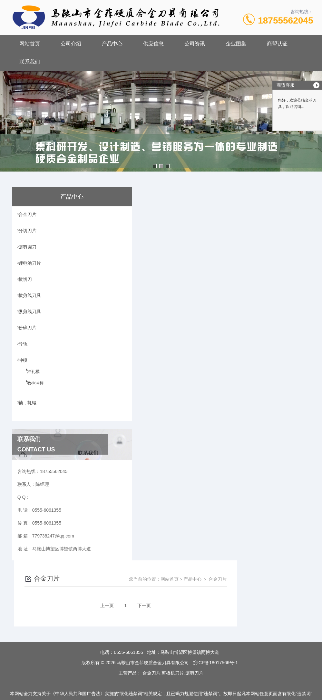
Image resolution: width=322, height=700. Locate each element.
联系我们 (29, 61)
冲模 (25, 380)
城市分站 (17, 692)
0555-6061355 (128, 623)
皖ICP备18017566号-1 (215, 633)
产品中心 (112, 43)
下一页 (220, 232)
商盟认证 (277, 43)
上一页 (183, 232)
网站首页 (29, 43)
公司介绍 (71, 43)
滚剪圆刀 (30, 252)
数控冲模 (31, 409)
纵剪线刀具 (32, 325)
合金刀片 (30, 215)
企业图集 (236, 43)
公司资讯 (194, 43)
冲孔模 (29, 397)
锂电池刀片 (32, 270)
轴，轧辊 (30, 425)
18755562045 (285, 20)
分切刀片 (30, 233)
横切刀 (27, 288)
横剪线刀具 (32, 307)
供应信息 (153, 43)
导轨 (25, 362)
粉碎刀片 (30, 344)
